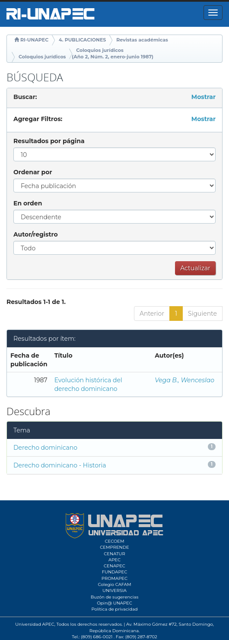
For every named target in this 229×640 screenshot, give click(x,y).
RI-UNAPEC (34, 40)
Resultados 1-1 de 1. (36, 302)
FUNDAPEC (114, 572)
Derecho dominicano (45, 447)
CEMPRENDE (114, 547)
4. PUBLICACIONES (82, 40)
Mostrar (203, 97)
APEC (114, 560)
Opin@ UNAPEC (114, 603)
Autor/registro (35, 234)
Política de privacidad (114, 609)
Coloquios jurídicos (42, 57)
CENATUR (114, 554)
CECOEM (114, 541)
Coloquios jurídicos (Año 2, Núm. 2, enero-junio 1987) (112, 53)
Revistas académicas (142, 40)
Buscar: (25, 97)
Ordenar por (32, 172)
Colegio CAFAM (114, 584)
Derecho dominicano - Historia (59, 465)
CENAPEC (114, 566)
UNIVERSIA (114, 590)
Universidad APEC (34, 624)
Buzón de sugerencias (115, 597)
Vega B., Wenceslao (184, 380)
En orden (27, 203)
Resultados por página (49, 141)
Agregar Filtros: (37, 119)
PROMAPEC (114, 578)
